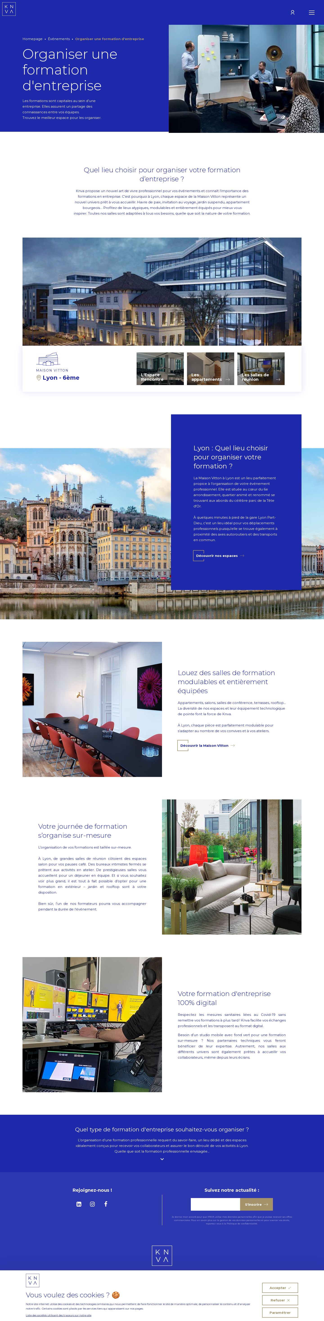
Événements (59, 39)
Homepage (32, 39)
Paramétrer (280, 1312)
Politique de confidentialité (242, 1223)
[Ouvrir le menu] (312, 12)
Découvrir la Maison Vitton (207, 745)
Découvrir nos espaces (220, 556)
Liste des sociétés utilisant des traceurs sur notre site (58, 1315)
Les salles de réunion (261, 377)
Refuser (280, 1300)
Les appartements (210, 377)
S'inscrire (256, 1204)
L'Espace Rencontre (160, 377)
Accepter (280, 1288)
